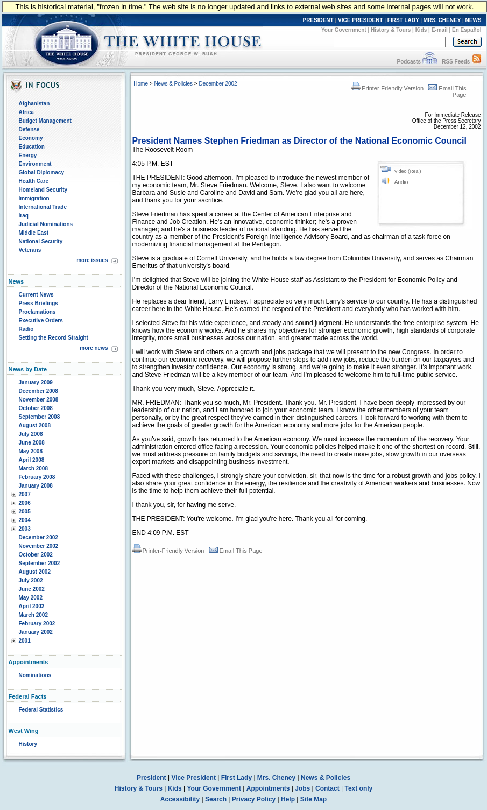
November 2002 (39, 546)
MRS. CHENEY (442, 20)
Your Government (343, 30)
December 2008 (38, 391)
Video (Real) (407, 171)
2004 (25, 520)
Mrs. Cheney (276, 777)
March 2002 (33, 615)
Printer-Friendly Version (387, 88)
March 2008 (33, 468)
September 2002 (39, 563)
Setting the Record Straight (53, 338)
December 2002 (38, 537)
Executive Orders (41, 320)
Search (216, 799)
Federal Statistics (41, 710)
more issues (92, 260)
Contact (327, 788)
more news (94, 348)
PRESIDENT (317, 20)
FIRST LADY (403, 20)
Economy (31, 138)
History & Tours (391, 30)
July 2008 (31, 434)
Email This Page (236, 550)
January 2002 (36, 632)
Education (32, 147)
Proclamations (37, 312)
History (28, 744)
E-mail (440, 30)
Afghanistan (34, 104)
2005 (25, 512)
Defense (29, 129)
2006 (25, 503)
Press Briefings (38, 303)
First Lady (236, 777)
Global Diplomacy (41, 172)
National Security (41, 241)
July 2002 (31, 580)
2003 (25, 529)
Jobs (302, 788)
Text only (358, 788)
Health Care (34, 181)
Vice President (193, 777)
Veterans (30, 250)
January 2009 (36, 382)
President (151, 777)
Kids (421, 30)
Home (140, 84)
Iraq (24, 216)
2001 (25, 641)
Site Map (313, 799)
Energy (28, 155)
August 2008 (35, 425)
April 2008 (32, 460)
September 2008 (39, 417)
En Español (466, 30)
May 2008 (31, 451)
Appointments (268, 788)
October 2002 (36, 555)
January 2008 (36, 486)
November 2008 (39, 400)
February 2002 (37, 623)
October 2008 (36, 408)
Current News (36, 295)
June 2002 (32, 589)
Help (288, 799)
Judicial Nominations (46, 224)
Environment (35, 164)
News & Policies (173, 84)
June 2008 (32, 443)
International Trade (43, 207)
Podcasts (408, 62)
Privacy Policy (254, 799)
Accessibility (180, 799)
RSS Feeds (456, 62)
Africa (26, 112)
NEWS (473, 20)
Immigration (34, 198)
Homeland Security (43, 190)
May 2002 (31, 598)
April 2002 (32, 606)
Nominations (35, 675)
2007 (25, 494)
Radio (26, 329)
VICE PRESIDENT (360, 20)
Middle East (34, 233)
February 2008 (37, 477)
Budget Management (45, 121)
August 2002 (35, 572)
